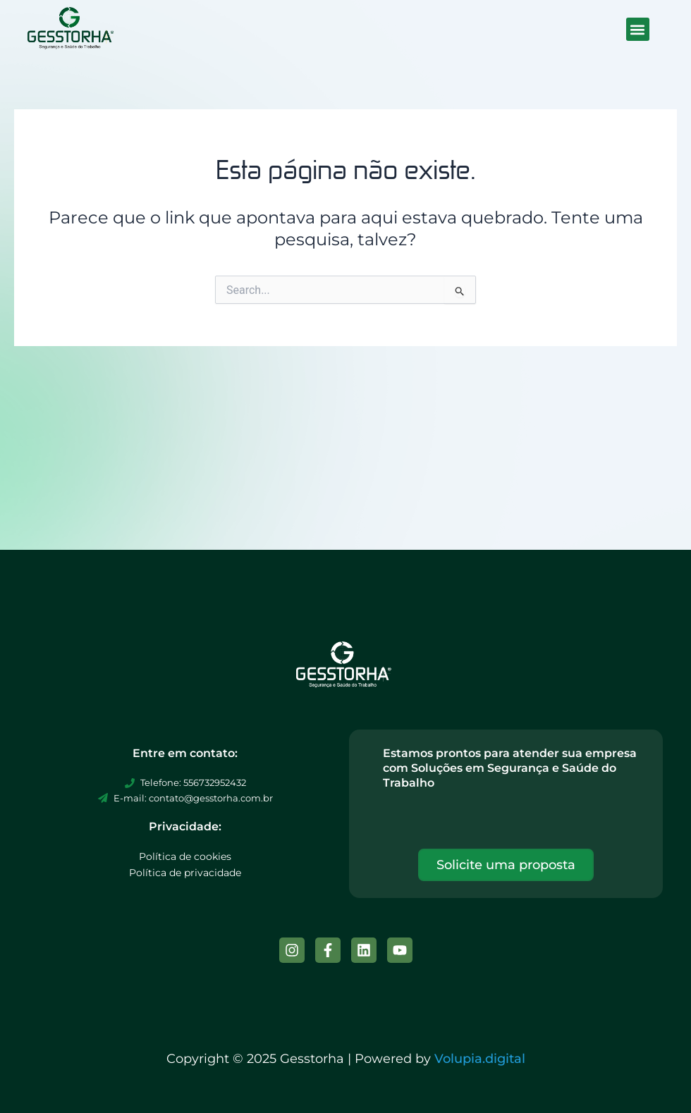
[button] (637, 29)
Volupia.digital (479, 1058)
